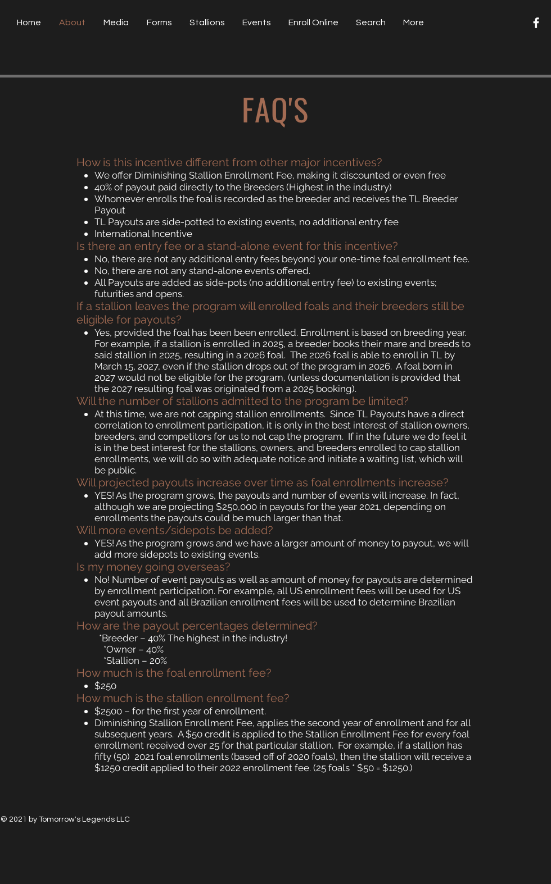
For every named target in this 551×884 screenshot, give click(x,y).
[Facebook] (536, 23)
